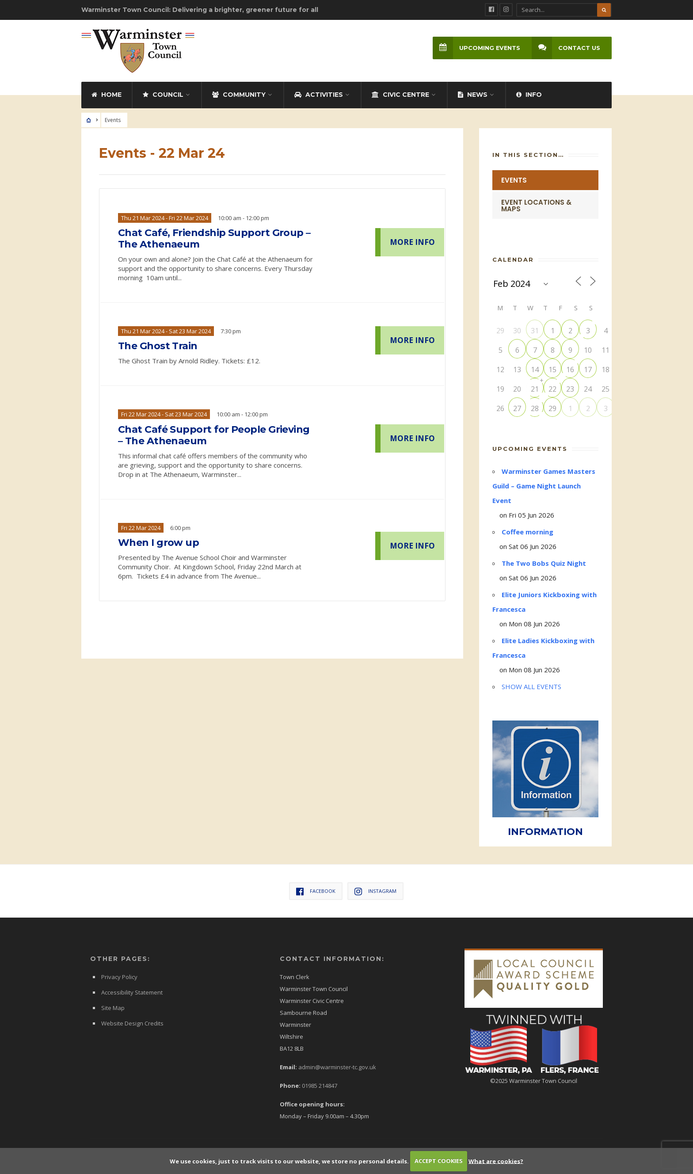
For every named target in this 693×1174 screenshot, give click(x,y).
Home (106, 95)
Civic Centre (400, 95)
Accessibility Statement (132, 992)
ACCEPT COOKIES (439, 1161)
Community (239, 95)
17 (588, 369)
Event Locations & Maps (536, 205)
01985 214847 (319, 1086)
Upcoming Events (476, 48)
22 (552, 389)
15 (552, 369)
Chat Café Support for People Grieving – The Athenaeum (214, 435)
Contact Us (566, 48)
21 (535, 389)
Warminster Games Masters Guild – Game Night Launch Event (543, 486)
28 (535, 408)
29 (552, 408)
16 (570, 369)
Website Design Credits (132, 1023)
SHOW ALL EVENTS (531, 686)
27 (517, 408)
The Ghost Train (158, 346)
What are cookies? (495, 1161)
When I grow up (158, 543)
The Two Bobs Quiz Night (544, 563)
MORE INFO (412, 242)
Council (163, 95)
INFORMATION (545, 832)
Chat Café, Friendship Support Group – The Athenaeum (214, 238)
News (472, 95)
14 (535, 369)
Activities (318, 95)
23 (570, 389)
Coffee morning (527, 531)
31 (535, 330)
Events (514, 180)
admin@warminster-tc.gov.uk (337, 1067)
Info (529, 95)
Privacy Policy (119, 977)
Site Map (113, 1008)
